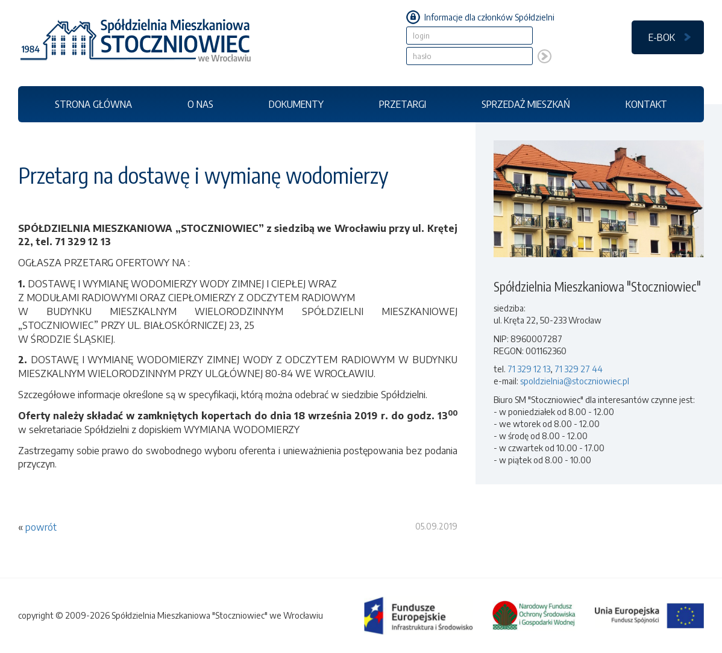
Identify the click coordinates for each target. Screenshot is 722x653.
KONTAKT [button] (646, 104)
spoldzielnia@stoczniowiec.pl (574, 381)
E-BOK (661, 37)
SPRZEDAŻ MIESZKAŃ (526, 104)
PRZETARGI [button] (402, 104)
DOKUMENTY (296, 104)
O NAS (200, 104)
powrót (41, 527)
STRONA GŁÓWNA (93, 104)
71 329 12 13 (528, 369)
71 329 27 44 (578, 369)
